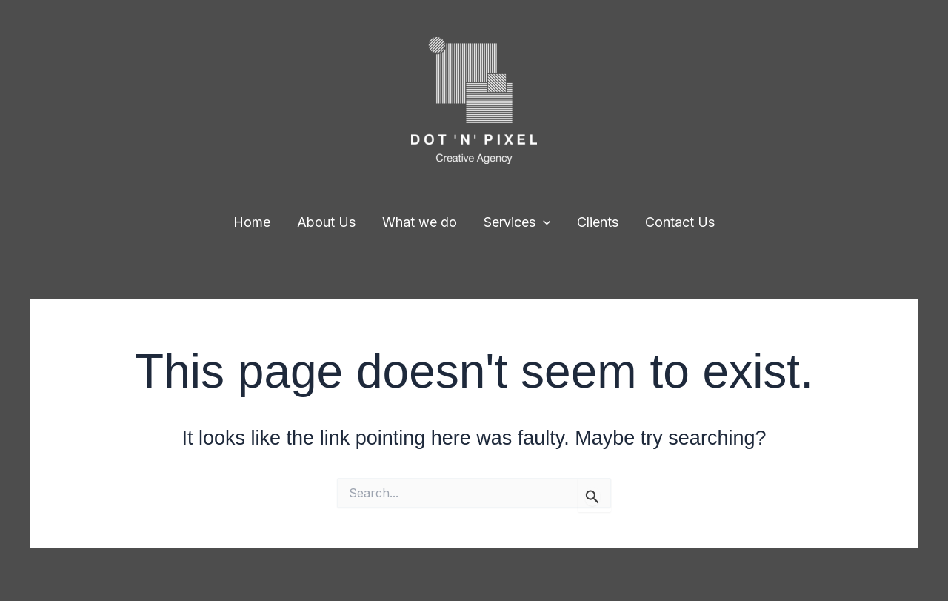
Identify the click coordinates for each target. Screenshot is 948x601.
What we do (419, 222)
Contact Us (680, 222)
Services (517, 222)
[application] (543, 222)
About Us (326, 222)
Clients (597, 222)
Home (251, 222)
